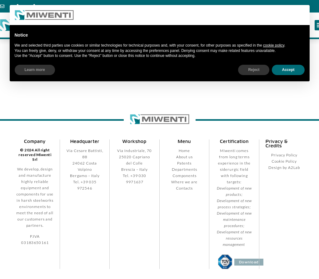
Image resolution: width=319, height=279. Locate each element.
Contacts (184, 188)
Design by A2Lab (284, 167)
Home (184, 150)
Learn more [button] (35, 70)
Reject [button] (253, 70)
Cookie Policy (284, 161)
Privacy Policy (284, 155)
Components (184, 175)
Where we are (184, 182)
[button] (302, 15)
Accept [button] (288, 70)
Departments (184, 169)
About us (184, 157)
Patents (184, 163)
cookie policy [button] (273, 45)
